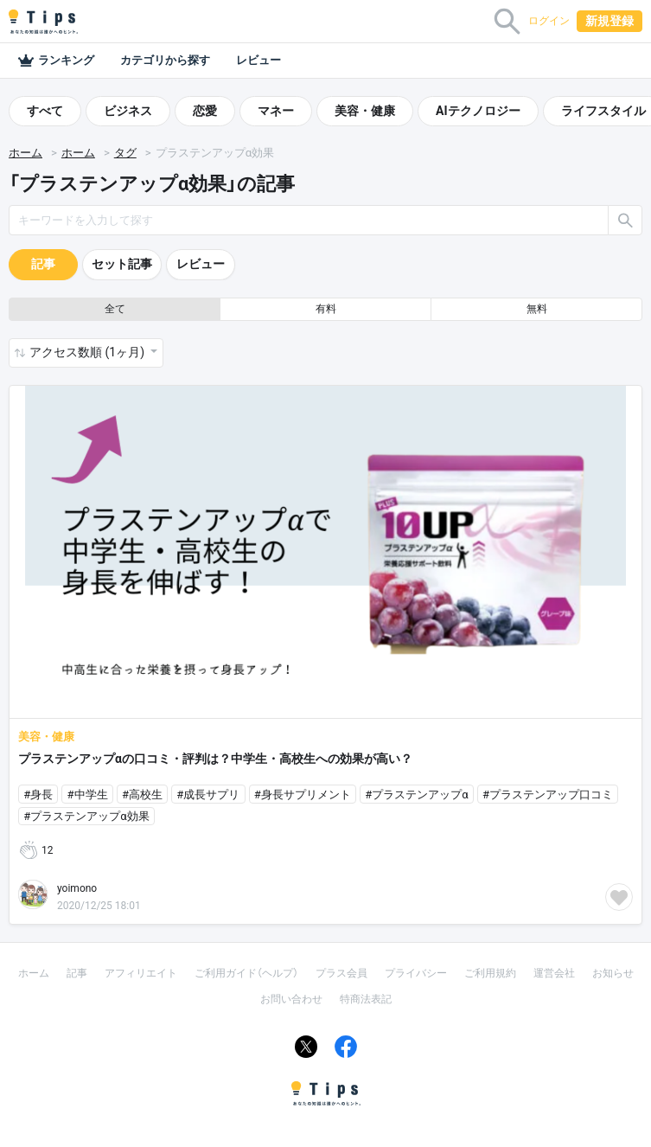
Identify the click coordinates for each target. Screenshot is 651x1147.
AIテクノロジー (478, 111)
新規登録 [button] (609, 21)
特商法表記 (366, 999)
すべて (45, 111)
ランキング (55, 60)
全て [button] (115, 309)
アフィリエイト (141, 973)
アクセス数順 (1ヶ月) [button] (88, 352)
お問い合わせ (291, 999)
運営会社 (554, 973)
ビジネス (128, 111)
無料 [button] (537, 309)
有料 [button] (326, 309)
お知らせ (613, 973)
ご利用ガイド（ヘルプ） (246, 973)
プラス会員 (341, 973)
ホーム (25, 152)
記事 (43, 264)
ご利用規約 (490, 973)
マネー (276, 111)
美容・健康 (365, 111)
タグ (125, 152)
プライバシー (416, 973)
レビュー (258, 60)
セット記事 (122, 264)
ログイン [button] (549, 21)
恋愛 (205, 111)
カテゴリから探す (165, 60)
